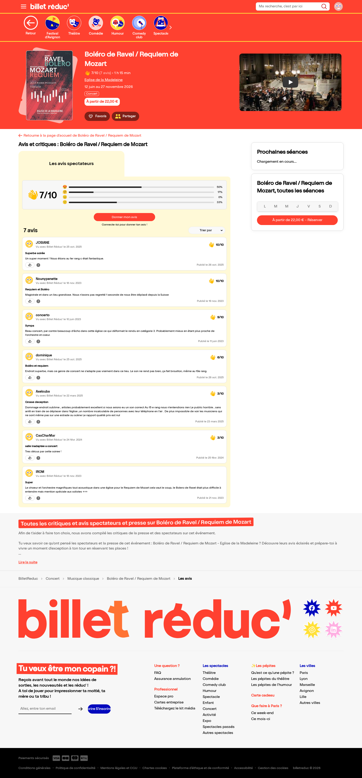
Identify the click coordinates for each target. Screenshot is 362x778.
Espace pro (163, 696)
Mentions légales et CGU (118, 768)
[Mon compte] (338, 6)
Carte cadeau (262, 695)
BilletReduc (28, 579)
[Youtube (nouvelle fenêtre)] (334, 608)
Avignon (307, 691)
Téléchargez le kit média (174, 708)
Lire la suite (27, 562)
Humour (209, 691)
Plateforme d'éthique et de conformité (200, 768)
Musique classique (83, 579)
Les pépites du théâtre (270, 679)
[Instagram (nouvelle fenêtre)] (312, 630)
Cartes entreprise (169, 702)
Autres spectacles (218, 733)
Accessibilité (243, 768)
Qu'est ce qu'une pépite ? (272, 673)
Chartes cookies (154, 768)
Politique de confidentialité (75, 768)
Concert (53, 579)
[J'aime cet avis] (30, 264)
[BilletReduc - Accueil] (49, 6)
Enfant (208, 703)
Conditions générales (34, 768)
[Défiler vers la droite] (170, 27)
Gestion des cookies (273, 768)
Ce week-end (262, 713)
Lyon (304, 679)
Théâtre (209, 673)
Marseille (307, 685)
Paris (304, 673)
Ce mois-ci (260, 719)
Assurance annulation (172, 679)
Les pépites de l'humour (271, 685)
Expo (207, 721)
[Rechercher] (324, 6)
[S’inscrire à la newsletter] (99, 709)
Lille (303, 697)
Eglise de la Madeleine (103, 80)
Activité (209, 715)
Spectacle (211, 697)
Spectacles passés (219, 727)
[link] (120, 242)
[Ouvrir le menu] (23, 6)
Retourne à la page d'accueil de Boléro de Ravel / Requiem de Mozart (82, 135)
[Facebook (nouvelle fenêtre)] (312, 608)
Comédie (211, 679)
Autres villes (310, 703)
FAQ (157, 673)
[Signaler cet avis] (38, 265)
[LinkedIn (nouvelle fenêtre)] (334, 630)
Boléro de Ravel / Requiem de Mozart (138, 579)
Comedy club (214, 685)
